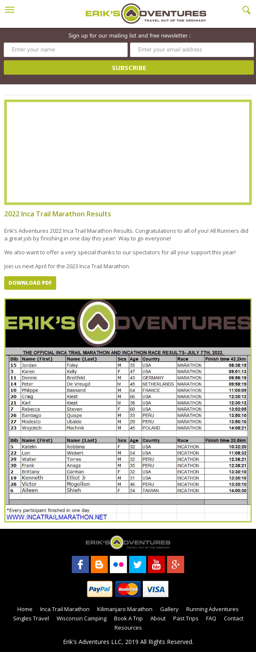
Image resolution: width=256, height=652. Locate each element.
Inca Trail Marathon (65, 609)
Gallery (169, 609)
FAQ (211, 618)
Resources (128, 627)
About (158, 618)
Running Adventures (212, 609)
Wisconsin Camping (81, 618)
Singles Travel (31, 618)
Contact (233, 618)
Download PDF (30, 282)
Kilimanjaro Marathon (125, 609)
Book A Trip (128, 618)
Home (25, 609)
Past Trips (186, 618)
